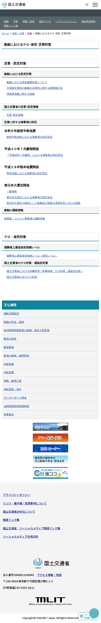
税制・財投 (28, 21)
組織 (6, 21)
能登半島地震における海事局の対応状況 (29, 136)
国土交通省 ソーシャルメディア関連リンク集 (31, 528)
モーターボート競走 (15, 397)
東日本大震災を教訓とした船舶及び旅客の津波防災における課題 (43, 203)
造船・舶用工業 (13, 380)
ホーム (5, 33)
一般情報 (12, 191)
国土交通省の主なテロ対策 (22, 277)
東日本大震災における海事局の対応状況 (29, 197)
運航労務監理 (11, 313)
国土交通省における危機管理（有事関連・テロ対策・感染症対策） (45, 271)
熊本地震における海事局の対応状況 (27, 173)
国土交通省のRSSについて (19, 511)
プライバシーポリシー (16, 495)
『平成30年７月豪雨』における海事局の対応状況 (35, 155)
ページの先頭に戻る (90, 616)
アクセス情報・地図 (49, 575)
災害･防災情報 (15, 114)
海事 (29, 33)
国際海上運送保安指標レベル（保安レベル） (32, 255)
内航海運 (9, 372)
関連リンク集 (11, 25)
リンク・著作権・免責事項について (25, 503)
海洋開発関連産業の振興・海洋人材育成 (27, 330)
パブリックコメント (66, 21)
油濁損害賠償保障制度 (16, 406)
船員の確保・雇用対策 (16, 355)
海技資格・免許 (13, 389)
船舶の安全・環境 (14, 322)
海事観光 (9, 414)
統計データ (45, 21)
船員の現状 (10, 338)
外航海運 (9, 364)
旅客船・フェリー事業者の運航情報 (24, 218)
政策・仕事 (18, 33)
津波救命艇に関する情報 (21, 93)
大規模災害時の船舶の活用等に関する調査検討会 (35, 88)
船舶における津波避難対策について (27, 82)
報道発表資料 (88, 21)
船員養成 (9, 347)
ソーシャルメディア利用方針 (20, 536)
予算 (15, 21)
